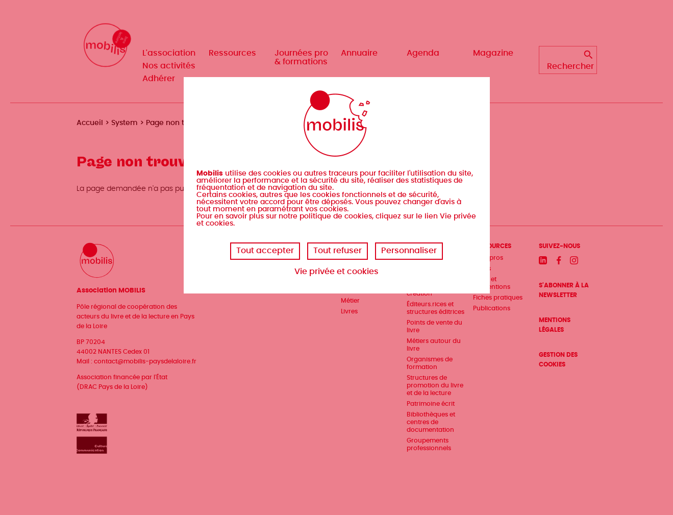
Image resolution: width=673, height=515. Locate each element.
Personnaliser (409, 251)
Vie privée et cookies (336, 271)
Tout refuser (337, 251)
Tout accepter (265, 251)
